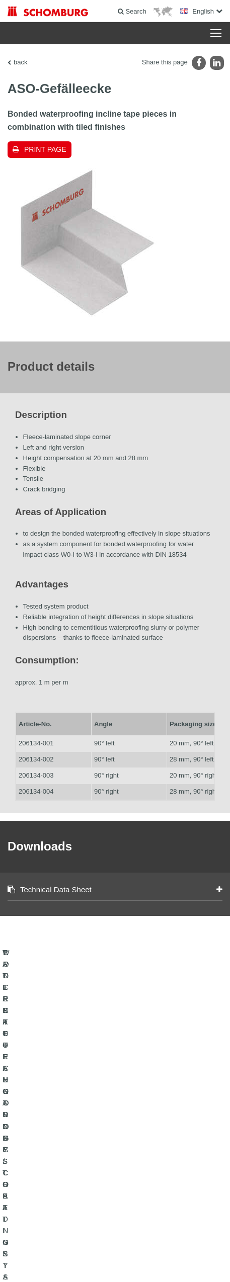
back (20, 62)
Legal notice (68, 1247)
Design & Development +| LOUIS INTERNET (115, 1262)
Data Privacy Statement (115, 1247)
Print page (45, 149)
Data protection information (179, 1247)
